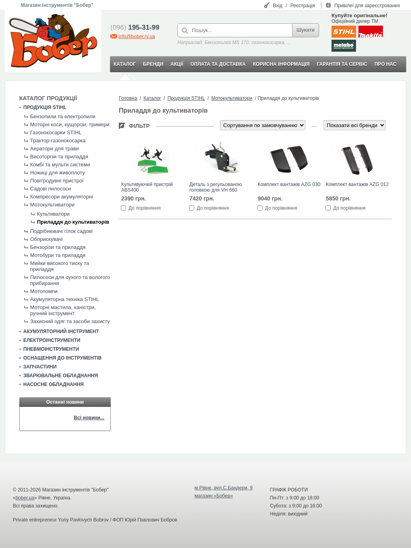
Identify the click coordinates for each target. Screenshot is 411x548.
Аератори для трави (54, 149)
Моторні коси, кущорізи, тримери (70, 124)
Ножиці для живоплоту (57, 173)
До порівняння (144, 208)
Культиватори (53, 214)
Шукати (306, 30)
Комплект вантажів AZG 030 (289, 184)
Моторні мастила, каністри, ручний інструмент (63, 310)
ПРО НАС (385, 64)
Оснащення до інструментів (62, 358)
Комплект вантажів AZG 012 (357, 184)
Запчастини (40, 367)
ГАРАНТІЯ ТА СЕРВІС (342, 64)
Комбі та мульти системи (60, 165)
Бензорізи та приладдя (57, 247)
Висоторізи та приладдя (59, 157)
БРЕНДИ (153, 64)
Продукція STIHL (45, 107)
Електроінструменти (51, 340)
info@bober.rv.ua (136, 36)
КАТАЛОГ (125, 64)
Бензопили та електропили (62, 116)
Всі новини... (89, 418)
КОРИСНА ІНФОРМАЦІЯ (281, 64)
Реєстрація (303, 5)
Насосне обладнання (53, 384)
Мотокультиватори (52, 205)
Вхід (278, 5)
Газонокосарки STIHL (55, 132)
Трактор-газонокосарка (57, 141)
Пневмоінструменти (51, 349)
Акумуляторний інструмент (61, 331)
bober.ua (25, 498)
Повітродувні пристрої (56, 181)
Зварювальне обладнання (60, 375)
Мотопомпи (43, 291)
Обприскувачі (46, 239)
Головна (128, 98)
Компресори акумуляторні (61, 197)
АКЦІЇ (177, 64)
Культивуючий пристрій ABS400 (147, 187)
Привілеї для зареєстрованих (367, 5)
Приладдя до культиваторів (73, 222)
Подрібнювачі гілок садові (61, 231)
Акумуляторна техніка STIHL (64, 299)
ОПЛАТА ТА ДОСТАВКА (218, 64)
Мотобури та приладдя (57, 255)
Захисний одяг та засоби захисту (70, 321)
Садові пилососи (50, 189)
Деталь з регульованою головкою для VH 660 (215, 187)
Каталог (152, 98)
